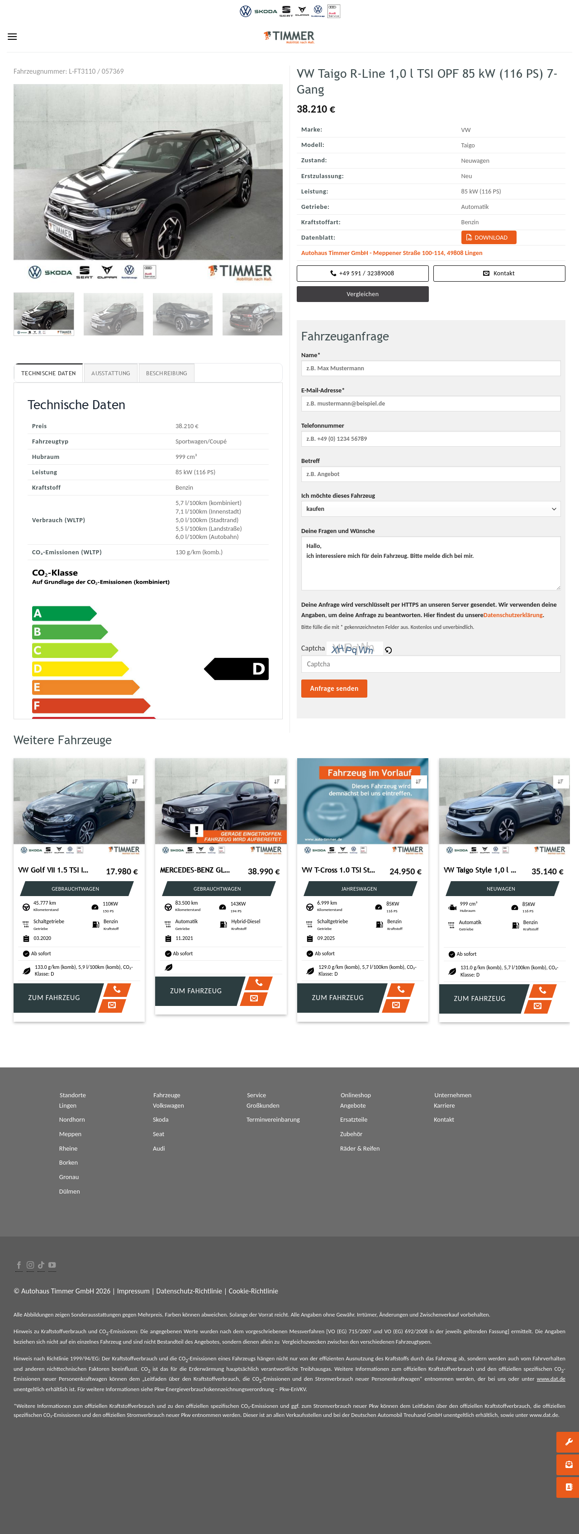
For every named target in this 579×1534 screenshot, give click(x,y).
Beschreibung (166, 373)
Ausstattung (110, 373)
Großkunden (263, 1105)
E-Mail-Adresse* (431, 402)
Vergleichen (363, 294)
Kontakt (444, 1119)
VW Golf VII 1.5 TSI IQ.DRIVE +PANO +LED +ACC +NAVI (54, 870)
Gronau (69, 1177)
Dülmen (69, 1191)
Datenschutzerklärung (513, 615)
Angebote (353, 1105)
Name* (431, 366)
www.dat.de (551, 1378)
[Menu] (12, 36)
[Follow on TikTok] (41, 1266)
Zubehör (351, 1134)
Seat (158, 1134)
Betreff (431, 472)
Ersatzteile (353, 1119)
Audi (159, 1148)
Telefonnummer (431, 437)
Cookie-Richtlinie (253, 1291)
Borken (68, 1162)
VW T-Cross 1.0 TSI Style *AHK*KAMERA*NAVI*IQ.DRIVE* (338, 870)
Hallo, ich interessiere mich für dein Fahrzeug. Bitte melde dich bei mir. (431, 563)
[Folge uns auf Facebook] (19, 1266)
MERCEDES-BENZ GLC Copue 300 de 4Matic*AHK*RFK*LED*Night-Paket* (196, 870)
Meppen (70, 1134)
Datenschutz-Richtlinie (189, 1291)
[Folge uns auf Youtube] (52, 1266)
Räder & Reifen (360, 1148)
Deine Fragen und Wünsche (431, 562)
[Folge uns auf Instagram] (30, 1266)
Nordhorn (72, 1119)
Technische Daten (48, 373)
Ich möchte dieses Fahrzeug (431, 504)
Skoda (161, 1119)
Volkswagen (168, 1105)
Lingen (67, 1105)
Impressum (133, 1291)
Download (491, 237)
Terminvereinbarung (273, 1119)
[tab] (48, 372)
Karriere (444, 1105)
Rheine (68, 1148)
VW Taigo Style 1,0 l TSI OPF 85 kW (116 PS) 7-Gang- (480, 870)
